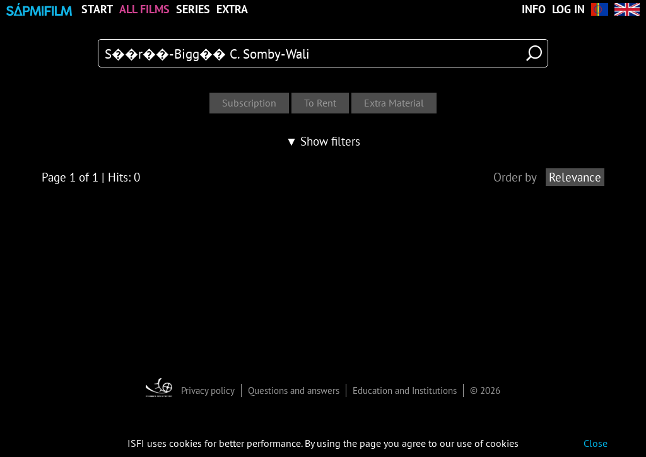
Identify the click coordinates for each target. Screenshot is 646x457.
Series (193, 9)
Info (534, 9)
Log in (568, 9)
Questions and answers (293, 390)
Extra (232, 9)
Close (596, 443)
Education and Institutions (405, 390)
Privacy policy (208, 390)
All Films (144, 9)
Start (97, 9)
